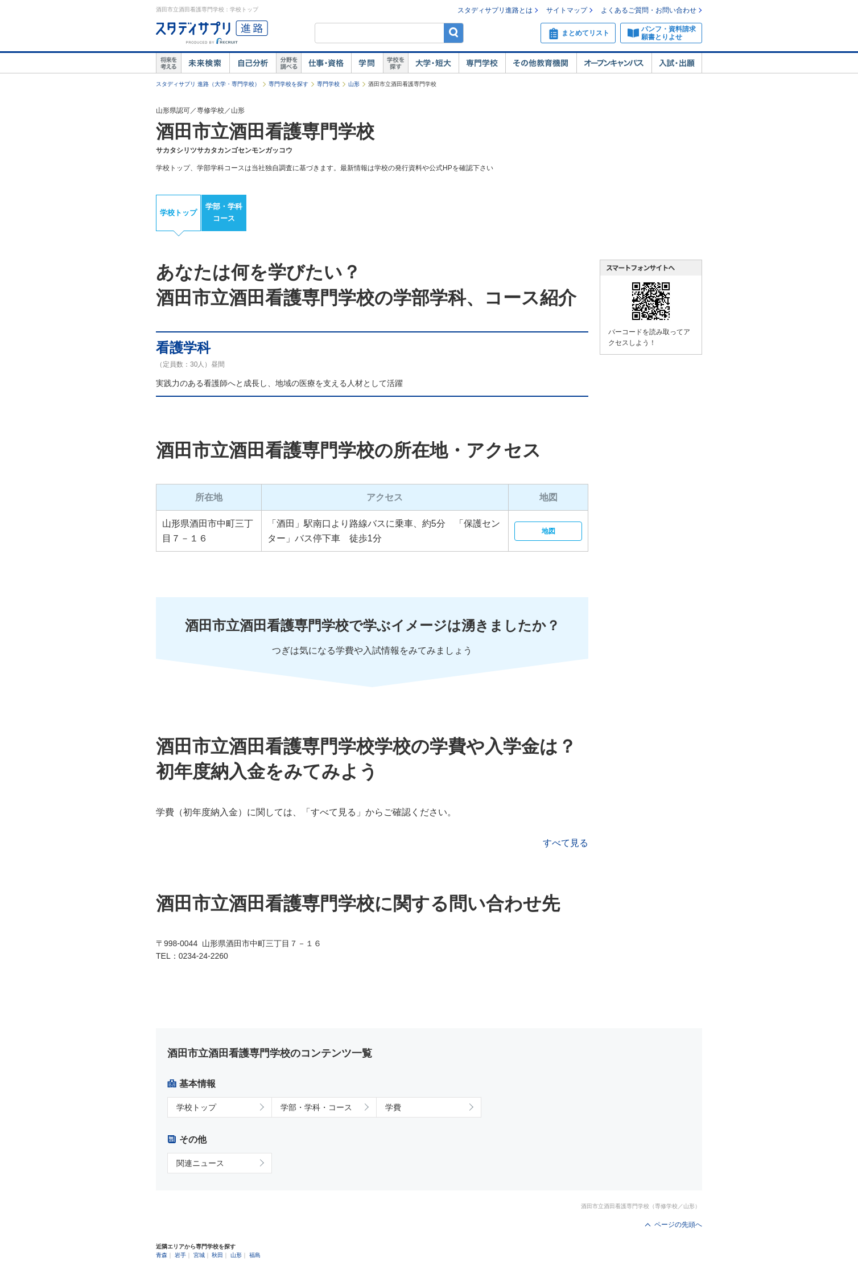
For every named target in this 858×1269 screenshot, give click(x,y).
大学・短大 (433, 63)
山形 (354, 84)
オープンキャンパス (613, 63)
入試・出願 (676, 63)
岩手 (180, 1255)
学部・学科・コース (316, 1107)
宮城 (199, 1255)
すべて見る (565, 843)
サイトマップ (566, 10)
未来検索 (205, 63)
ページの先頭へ (678, 1225)
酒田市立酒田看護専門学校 (265, 131)
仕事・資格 (326, 63)
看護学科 (183, 347)
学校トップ (178, 212)
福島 (255, 1255)
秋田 (217, 1255)
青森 (161, 1255)
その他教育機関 (540, 63)
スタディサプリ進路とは (495, 10)
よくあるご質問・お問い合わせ (648, 10)
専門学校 (482, 63)
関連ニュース (200, 1163)
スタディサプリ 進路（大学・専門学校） (208, 84)
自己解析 (252, 63)
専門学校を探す (288, 84)
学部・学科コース (223, 212)
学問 (367, 63)
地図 (548, 531)
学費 (393, 1107)
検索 (454, 33)
